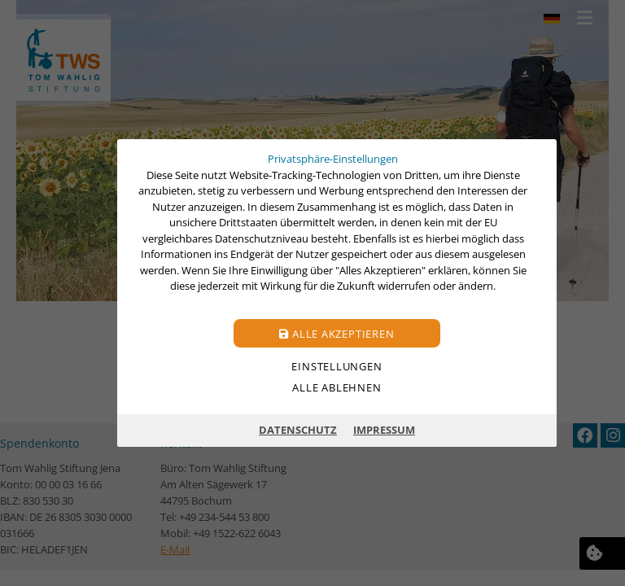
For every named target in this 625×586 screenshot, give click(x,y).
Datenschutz (298, 429)
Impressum (384, 429)
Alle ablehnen (336, 387)
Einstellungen (336, 366)
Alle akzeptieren (336, 333)
